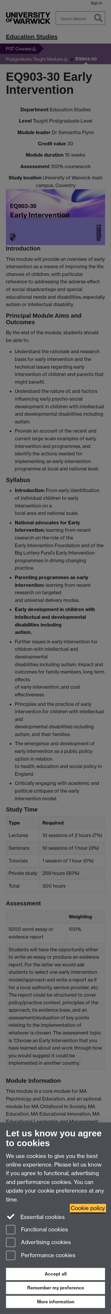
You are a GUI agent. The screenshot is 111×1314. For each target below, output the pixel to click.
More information (55, 1302)
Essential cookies (35, 1216)
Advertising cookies (38, 1242)
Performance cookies (40, 1255)
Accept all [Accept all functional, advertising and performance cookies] (56, 1274)
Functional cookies (37, 1230)
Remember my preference (55, 1288)
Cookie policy (88, 1208)
